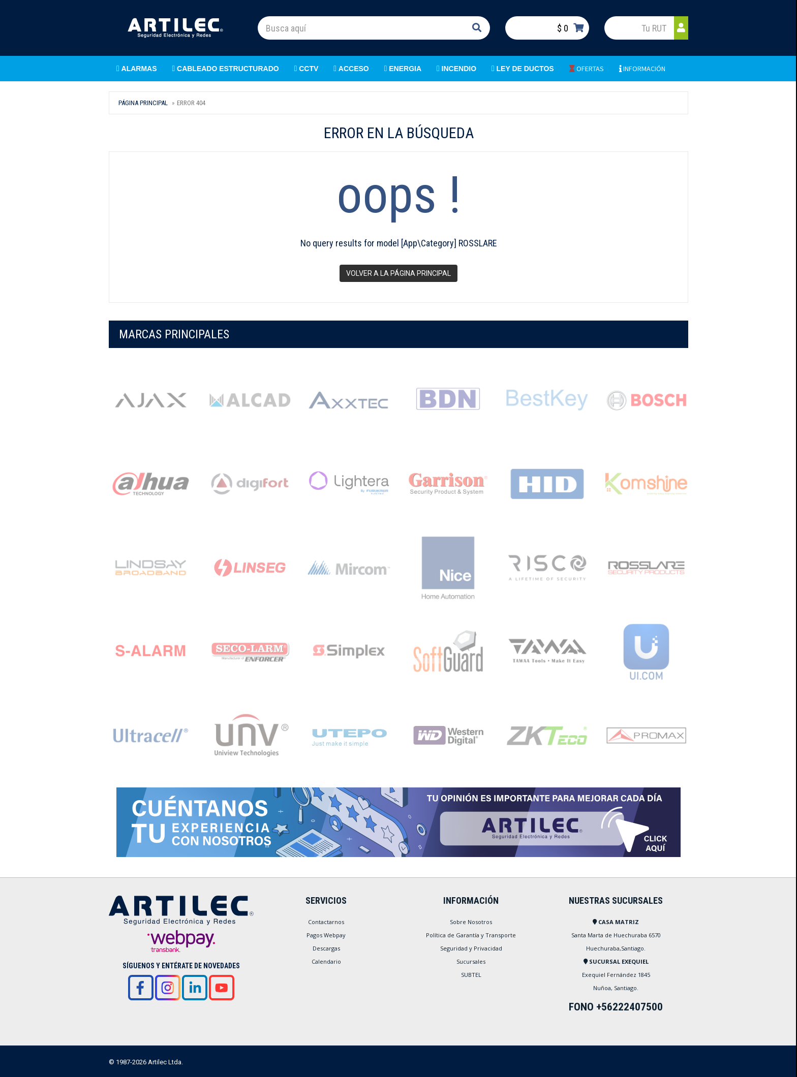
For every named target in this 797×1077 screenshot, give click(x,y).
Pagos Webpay (326, 935)
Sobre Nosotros (471, 922)
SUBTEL (471, 974)
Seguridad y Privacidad (471, 948)
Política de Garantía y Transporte (471, 935)
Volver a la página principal (398, 273)
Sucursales (470, 961)
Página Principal (143, 103)
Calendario (326, 961)
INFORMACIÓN (642, 68)
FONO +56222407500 (616, 1007)
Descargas (326, 948)
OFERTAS (586, 68)
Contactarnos (326, 922)
